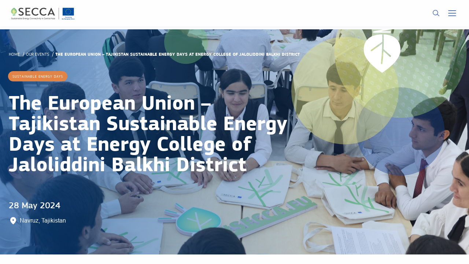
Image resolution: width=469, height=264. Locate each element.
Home (14, 54)
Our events (37, 54)
